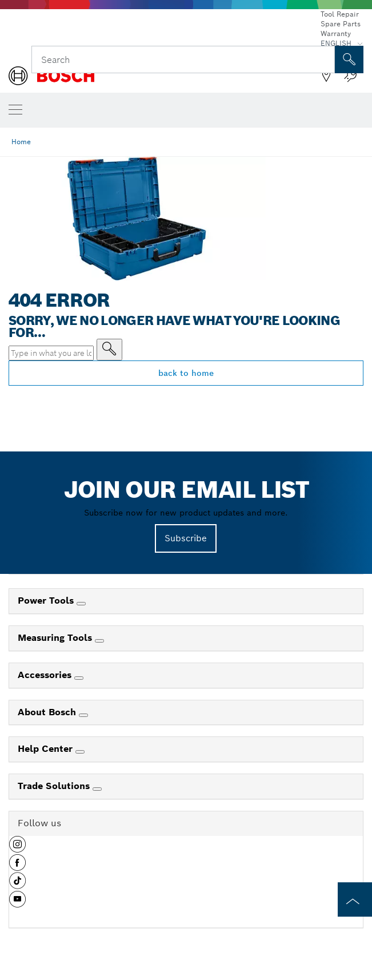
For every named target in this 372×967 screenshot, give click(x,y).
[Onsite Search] (349, 59)
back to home (186, 373)
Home (21, 141)
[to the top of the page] (355, 899)
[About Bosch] (83, 715)
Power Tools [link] (47, 601)
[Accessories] (78, 678)
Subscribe (186, 538)
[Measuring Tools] (99, 641)
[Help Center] (80, 752)
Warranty (336, 33)
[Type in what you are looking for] (109, 349)
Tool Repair (340, 14)
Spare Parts (341, 23)
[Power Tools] (81, 603)
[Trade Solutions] (97, 789)
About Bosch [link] (48, 712)
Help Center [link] (46, 749)
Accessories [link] (46, 675)
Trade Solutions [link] (55, 786)
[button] (17, 848)
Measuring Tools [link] (56, 638)
